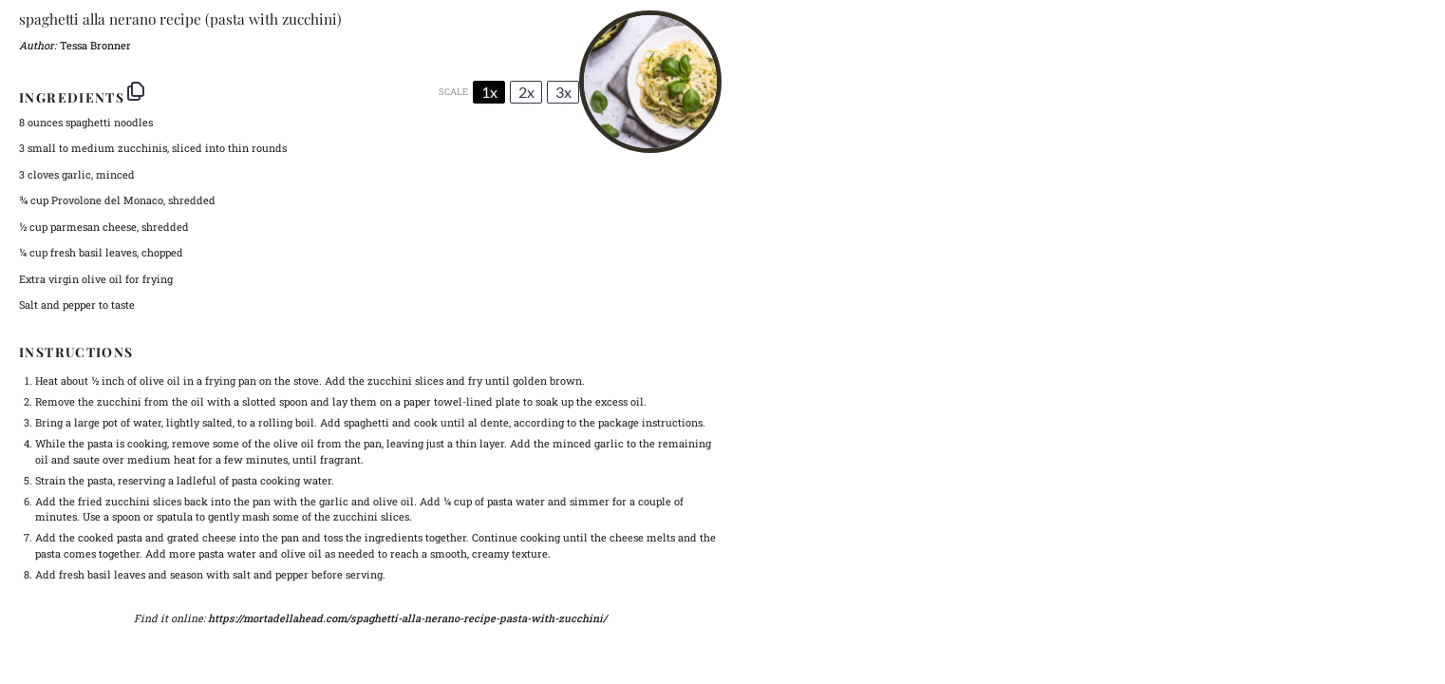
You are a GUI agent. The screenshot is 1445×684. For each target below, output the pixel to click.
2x (526, 92)
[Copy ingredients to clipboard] (135, 91)
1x (489, 92)
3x (563, 92)
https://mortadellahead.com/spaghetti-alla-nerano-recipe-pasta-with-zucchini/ (407, 618)
